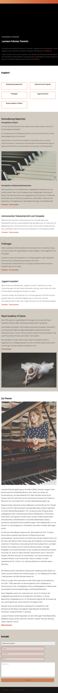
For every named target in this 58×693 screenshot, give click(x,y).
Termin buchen (14, 205)
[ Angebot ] (47, 51)
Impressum (5, 690)
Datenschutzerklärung (17, 690)
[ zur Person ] (34, 59)
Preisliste (5, 205)
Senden (27, 680)
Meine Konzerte (6, 625)
